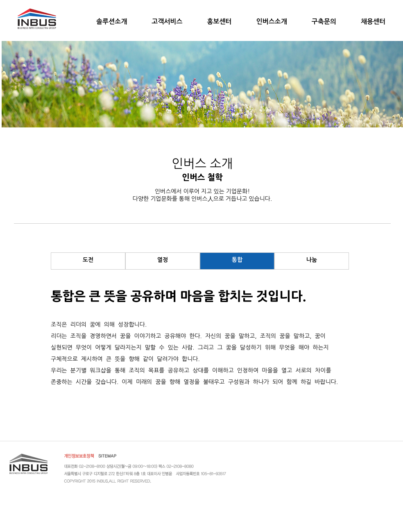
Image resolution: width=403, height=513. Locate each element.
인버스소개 (271, 21)
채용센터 (373, 21)
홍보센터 (219, 21)
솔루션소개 (111, 21)
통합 (237, 260)
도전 (88, 260)
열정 (162, 260)
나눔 (311, 260)
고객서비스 (167, 21)
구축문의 (324, 21)
